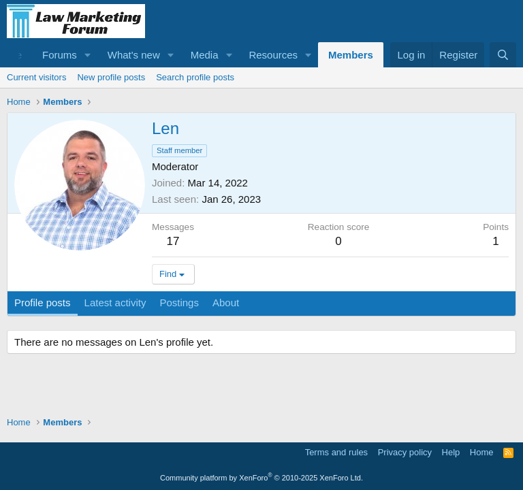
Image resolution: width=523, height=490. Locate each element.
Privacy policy (405, 452)
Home (482, 452)
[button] (87, 54)
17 (173, 241)
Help (451, 452)
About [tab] (225, 302)
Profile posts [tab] (42, 302)
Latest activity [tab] (115, 302)
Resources (273, 55)
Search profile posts (195, 77)
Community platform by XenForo (261, 478)
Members (350, 55)
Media (205, 55)
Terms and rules (336, 452)
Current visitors (36, 77)
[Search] (503, 54)
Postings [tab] (179, 302)
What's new (134, 55)
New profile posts (111, 77)
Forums (59, 55)
